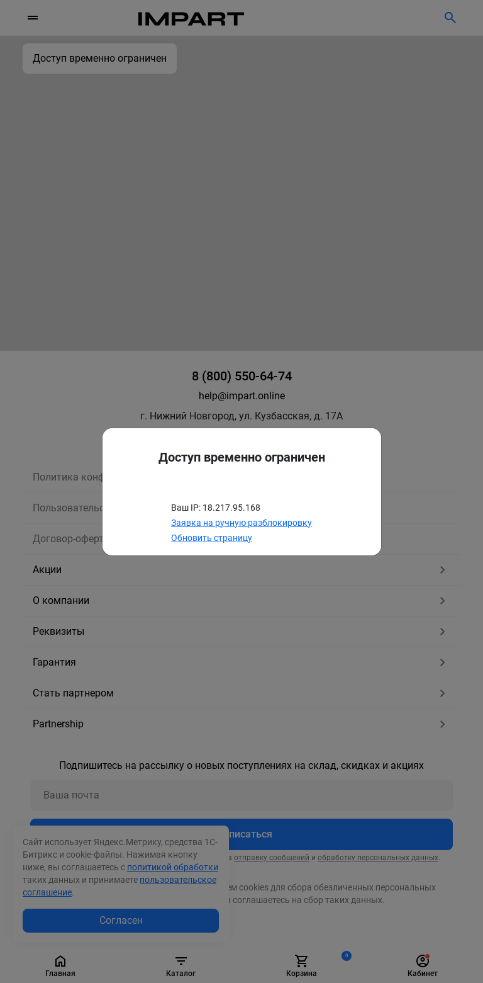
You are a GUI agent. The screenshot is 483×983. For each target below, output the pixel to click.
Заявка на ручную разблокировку (241, 523)
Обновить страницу (211, 538)
